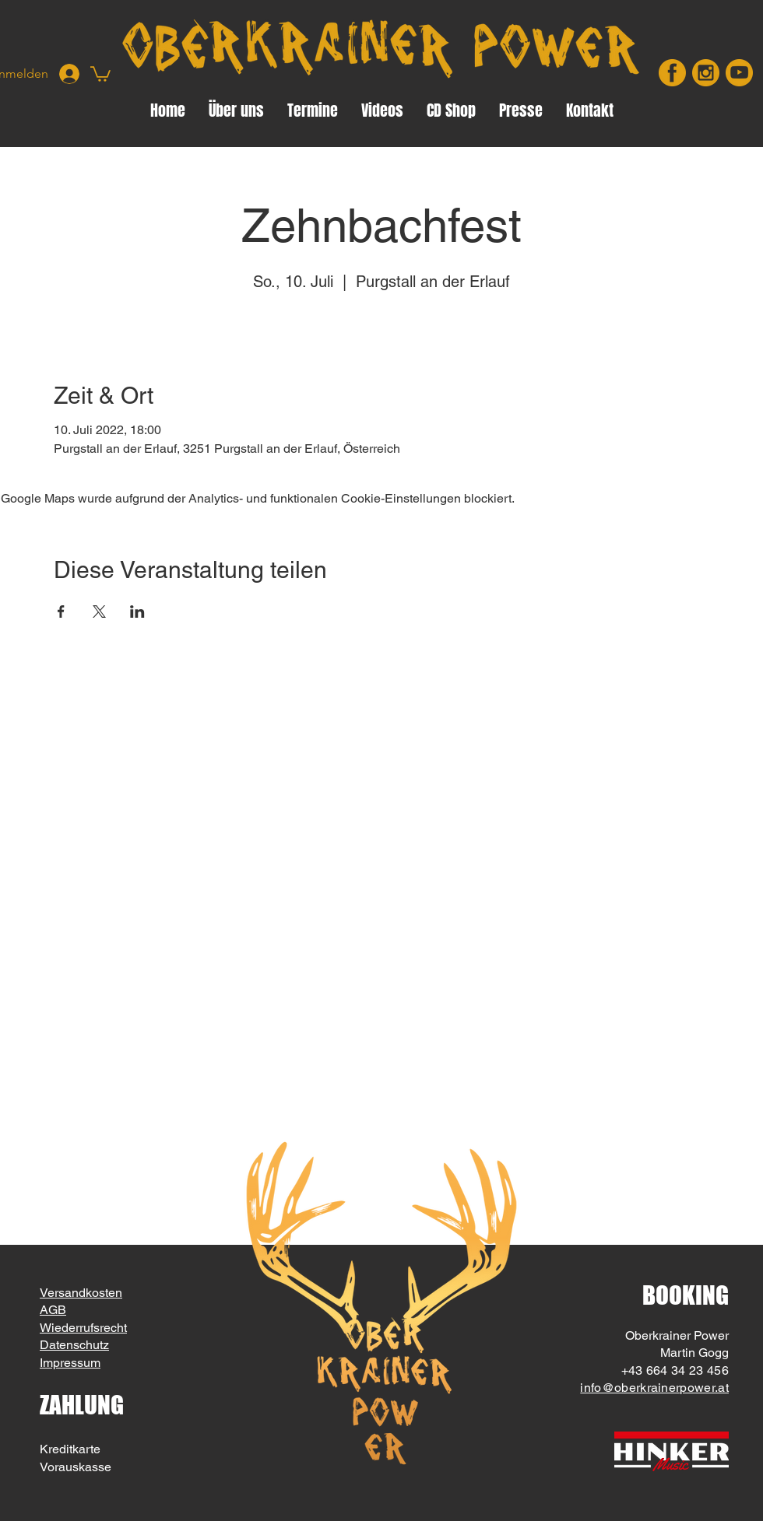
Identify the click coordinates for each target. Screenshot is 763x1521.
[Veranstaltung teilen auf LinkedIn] (137, 611)
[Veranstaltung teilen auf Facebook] (61, 611)
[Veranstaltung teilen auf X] (99, 611)
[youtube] (739, 72)
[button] (100, 73)
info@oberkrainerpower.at (654, 1387)
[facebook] (672, 72)
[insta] (705, 72)
